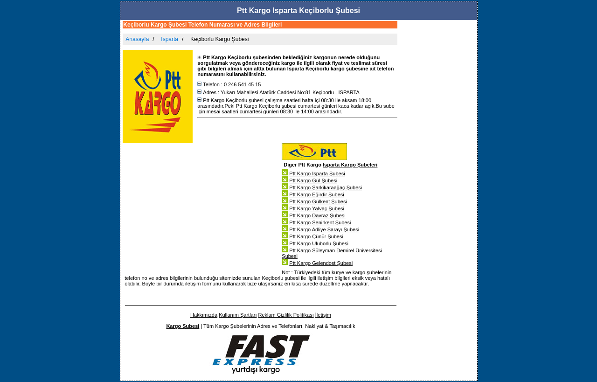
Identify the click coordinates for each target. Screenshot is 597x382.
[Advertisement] (438, 165)
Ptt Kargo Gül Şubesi (313, 180)
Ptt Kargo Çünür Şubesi (316, 236)
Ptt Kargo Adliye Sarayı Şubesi (324, 229)
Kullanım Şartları (238, 315)
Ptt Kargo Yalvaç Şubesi (316, 208)
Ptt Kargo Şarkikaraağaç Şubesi (325, 187)
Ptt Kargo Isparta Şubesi (317, 173)
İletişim (323, 315)
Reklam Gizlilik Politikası (286, 315)
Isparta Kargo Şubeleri (350, 164)
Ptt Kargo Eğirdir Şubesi (316, 194)
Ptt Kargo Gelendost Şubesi (321, 263)
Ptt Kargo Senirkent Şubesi (320, 222)
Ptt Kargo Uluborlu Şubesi (318, 243)
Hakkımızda (203, 315)
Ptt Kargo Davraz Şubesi (317, 215)
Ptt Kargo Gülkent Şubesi (318, 201)
